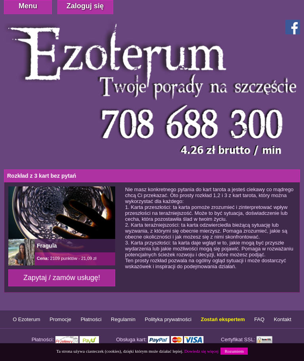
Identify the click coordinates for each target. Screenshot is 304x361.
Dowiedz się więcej (201, 351)
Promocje (60, 319)
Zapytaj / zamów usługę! (61, 278)
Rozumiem (233, 351)
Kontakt (282, 319)
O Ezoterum (26, 319)
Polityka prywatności (168, 319)
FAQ (259, 319)
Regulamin (123, 319)
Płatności (91, 319)
